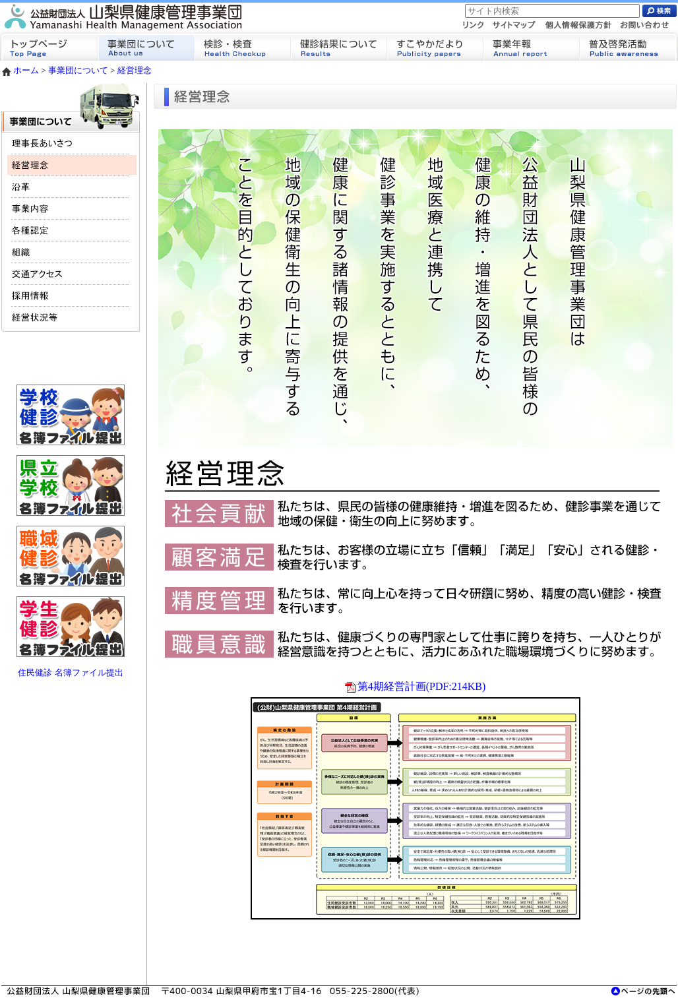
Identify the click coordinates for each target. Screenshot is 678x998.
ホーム (20, 70)
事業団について (78, 70)
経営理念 (134, 70)
